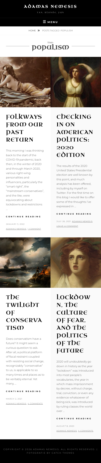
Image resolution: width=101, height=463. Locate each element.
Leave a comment (67, 226)
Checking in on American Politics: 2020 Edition (74, 136)
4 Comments (35, 403)
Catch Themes (63, 453)
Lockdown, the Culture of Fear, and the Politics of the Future (73, 324)
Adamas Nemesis (50, 6)
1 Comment (34, 229)
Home (32, 30)
